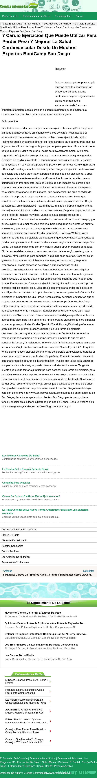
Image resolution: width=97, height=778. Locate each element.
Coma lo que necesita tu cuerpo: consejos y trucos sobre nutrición (24, 741)
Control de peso (10, 551)
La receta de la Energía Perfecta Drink (25, 469)
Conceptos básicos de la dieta (19, 529)
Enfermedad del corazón (14, 758)
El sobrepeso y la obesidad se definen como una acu (30, 499)
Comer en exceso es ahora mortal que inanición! (31, 496)
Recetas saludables (12, 546)
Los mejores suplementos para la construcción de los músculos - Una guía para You (25, 701)
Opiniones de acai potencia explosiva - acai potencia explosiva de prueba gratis (46, 623)
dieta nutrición (10, 16)
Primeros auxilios (63, 766)
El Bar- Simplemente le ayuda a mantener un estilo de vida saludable (26, 721)
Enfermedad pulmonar (70, 758)
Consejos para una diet (16, 482)
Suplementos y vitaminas (15, 562)
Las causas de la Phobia (20, 655)
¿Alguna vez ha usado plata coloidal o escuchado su (30, 517)
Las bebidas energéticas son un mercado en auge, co (31, 472)
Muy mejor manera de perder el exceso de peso (33, 612)
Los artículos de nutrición (58, 23)
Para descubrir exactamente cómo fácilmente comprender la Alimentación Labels (24, 691)
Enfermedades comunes (21, 766)
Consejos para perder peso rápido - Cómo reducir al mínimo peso (25, 731)
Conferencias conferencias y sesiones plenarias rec (30, 459)
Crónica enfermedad (11, 23)
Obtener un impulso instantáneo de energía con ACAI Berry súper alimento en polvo (46, 634)
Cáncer (80, 16)
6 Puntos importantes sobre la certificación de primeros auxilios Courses (71, 574)
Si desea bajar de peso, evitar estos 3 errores (26, 681)
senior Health (44, 766)
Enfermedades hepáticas (36, 16)
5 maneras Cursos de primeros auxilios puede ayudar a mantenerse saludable (26, 574)
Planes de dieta (10, 535)
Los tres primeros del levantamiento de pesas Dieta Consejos (41, 644)
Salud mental (49, 762)
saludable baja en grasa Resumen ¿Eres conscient (29, 486)
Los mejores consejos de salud (20, 455)
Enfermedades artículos (43, 758)
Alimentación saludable (14, 540)
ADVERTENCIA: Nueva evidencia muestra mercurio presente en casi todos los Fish (24, 711)
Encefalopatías (63, 16)
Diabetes (63, 762)
